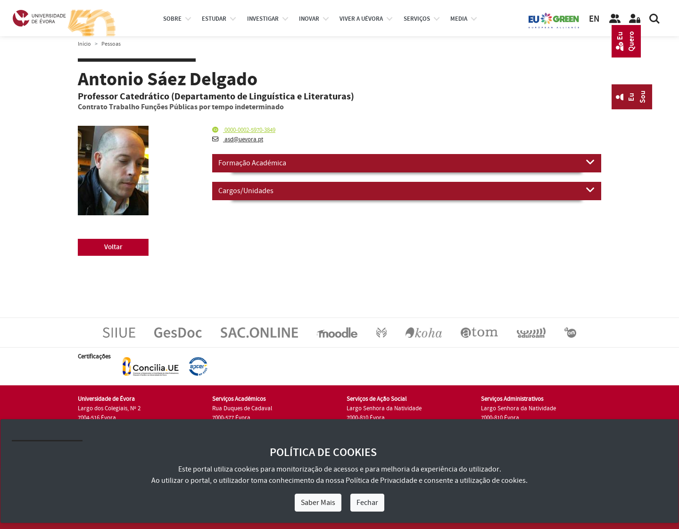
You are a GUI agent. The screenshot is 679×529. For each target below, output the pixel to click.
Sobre (172, 19)
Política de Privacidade (381, 480)
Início (84, 44)
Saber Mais (318, 502)
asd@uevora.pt (237, 139)
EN (594, 19)
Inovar (309, 19)
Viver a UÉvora (361, 19)
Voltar (113, 247)
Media (458, 19)
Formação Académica (406, 162)
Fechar (367, 502)
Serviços (417, 19)
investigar (263, 19)
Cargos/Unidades (406, 190)
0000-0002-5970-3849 (243, 130)
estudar (214, 19)
